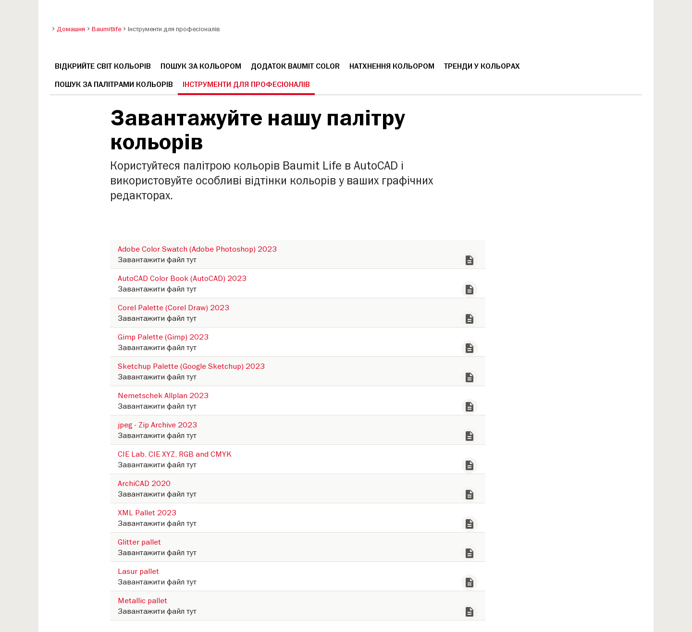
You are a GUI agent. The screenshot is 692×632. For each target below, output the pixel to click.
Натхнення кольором (391, 66)
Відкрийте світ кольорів (103, 66)
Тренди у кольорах (482, 66)
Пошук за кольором (201, 66)
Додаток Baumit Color (295, 66)
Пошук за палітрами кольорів (114, 84)
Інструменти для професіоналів (246, 84)
